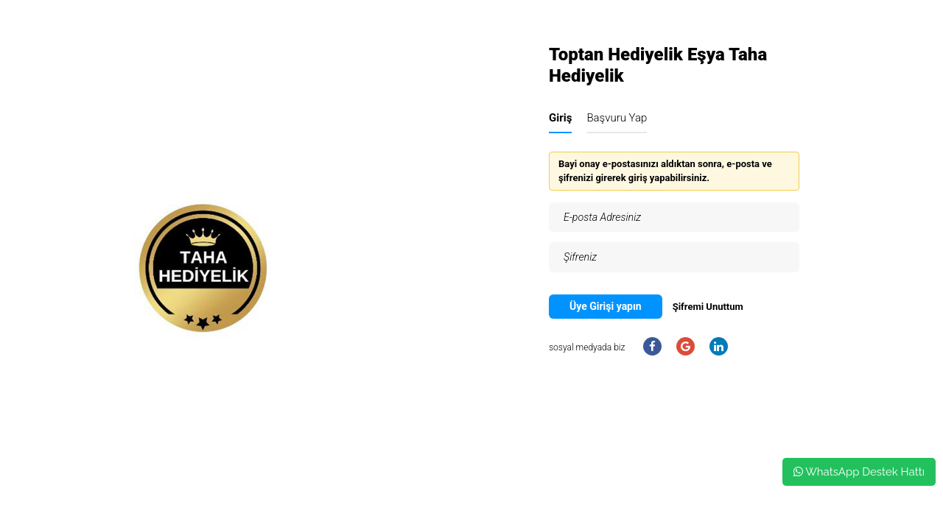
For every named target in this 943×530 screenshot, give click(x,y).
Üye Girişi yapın (605, 306)
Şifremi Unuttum (708, 306)
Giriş (560, 117)
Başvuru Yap (616, 117)
